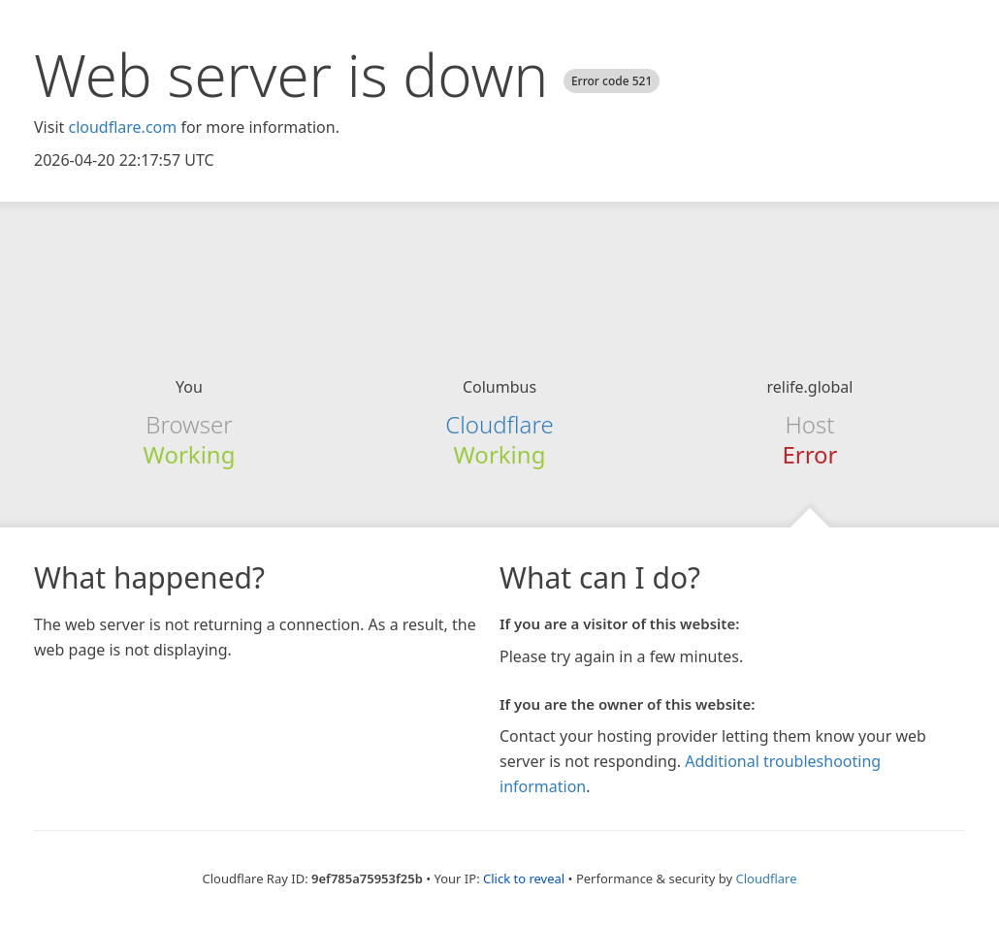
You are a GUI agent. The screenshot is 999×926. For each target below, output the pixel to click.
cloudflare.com (122, 127)
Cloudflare (499, 424)
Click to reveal (523, 878)
